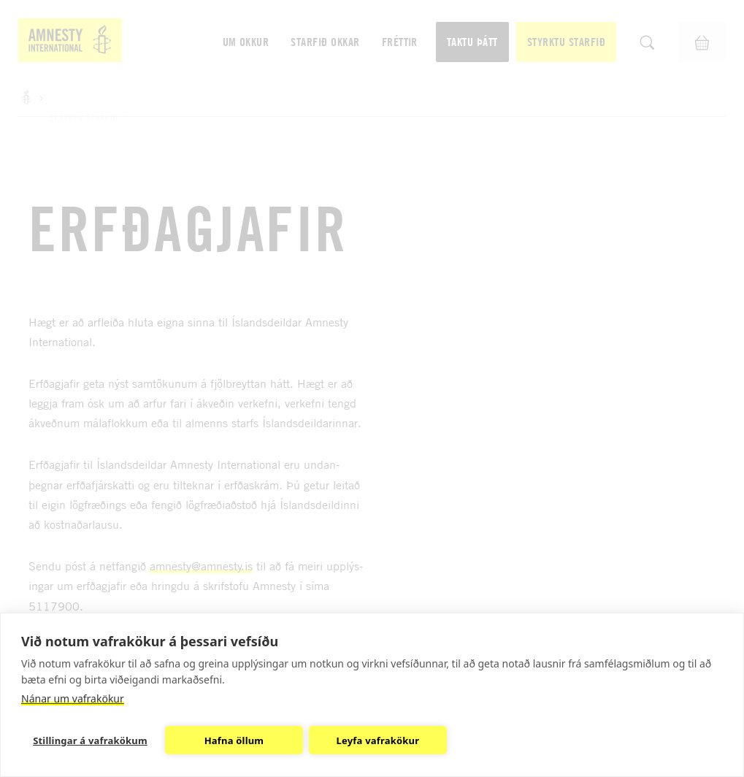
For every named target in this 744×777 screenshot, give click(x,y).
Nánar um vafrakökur (72, 698)
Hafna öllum (234, 740)
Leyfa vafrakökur (378, 740)
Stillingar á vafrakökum (90, 740)
